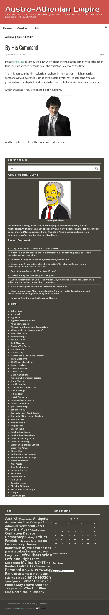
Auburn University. (70, 225)
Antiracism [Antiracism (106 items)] (13, 522)
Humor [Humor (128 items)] (31, 544)
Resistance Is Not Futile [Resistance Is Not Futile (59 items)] (31, 574)
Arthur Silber (18, 339)
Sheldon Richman (20, 486)
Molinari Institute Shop (23, 457)
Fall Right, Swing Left (44, 275)
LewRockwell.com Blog (23, 435)
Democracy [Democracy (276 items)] (14, 537)
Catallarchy (17, 352)
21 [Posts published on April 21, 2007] (88, 539)
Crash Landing (18, 365)
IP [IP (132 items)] (23, 548)
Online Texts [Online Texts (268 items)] (28, 566)
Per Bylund (16, 473)
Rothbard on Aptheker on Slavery (39, 297)
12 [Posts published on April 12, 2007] (75, 535)
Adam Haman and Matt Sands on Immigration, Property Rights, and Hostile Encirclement (49, 254)
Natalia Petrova (19, 460)
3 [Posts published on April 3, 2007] (62, 531)
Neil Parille (16, 463)
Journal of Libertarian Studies (27, 416)
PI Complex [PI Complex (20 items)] (28, 570)
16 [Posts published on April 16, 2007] (55, 539)
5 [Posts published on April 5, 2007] (75, 531)
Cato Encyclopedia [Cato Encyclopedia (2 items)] (39, 530)
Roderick (11, 55)
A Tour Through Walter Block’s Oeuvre (31, 286)
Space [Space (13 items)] (8, 581)
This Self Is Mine (37, 266)
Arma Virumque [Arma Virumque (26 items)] (32, 522)
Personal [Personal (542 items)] (13, 569)
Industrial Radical (20, 403)
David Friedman (19, 368)
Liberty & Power (19, 447)
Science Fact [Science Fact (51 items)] (13, 577)
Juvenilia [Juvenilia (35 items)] (10, 551)
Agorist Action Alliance (23, 320)
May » (63, 553)
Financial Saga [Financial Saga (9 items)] (28, 541)
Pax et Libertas (19, 470)
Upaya (14, 492)
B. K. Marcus (17, 342)
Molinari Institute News (23, 454)
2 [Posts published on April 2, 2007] (55, 531)
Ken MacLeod (18, 419)
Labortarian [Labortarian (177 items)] (26, 551)
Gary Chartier (18, 381)
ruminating (17, 61)
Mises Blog (16, 451)
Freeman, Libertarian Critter (26, 377)
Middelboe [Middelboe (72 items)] (13, 563)
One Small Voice (19, 466)
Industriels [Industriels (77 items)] (13, 548)
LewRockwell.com (20, 432)
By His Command (21, 47)
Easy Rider (31, 255)
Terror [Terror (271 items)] (27, 581)
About (39, 28)
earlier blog (35, 235)
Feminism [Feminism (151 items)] (13, 540)
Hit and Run (17, 393)
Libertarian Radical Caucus (25, 444)
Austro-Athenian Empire (52, 9)
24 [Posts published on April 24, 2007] (62, 543)
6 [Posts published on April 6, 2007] (81, 531)
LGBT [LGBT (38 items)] (35, 559)
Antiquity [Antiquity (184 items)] (41, 518)
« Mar (56, 553)
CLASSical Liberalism (22, 362)
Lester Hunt (17, 428)
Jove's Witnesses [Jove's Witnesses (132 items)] (38, 548)
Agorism (15, 317)
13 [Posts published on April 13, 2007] (81, 535)
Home (7, 28)
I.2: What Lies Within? (36, 270)
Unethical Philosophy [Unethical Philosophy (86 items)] (28, 592)
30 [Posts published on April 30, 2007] (55, 547)
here (43, 231)
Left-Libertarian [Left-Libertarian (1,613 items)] (35, 555)
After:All (15, 314)
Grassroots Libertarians (24, 387)
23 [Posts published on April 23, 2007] (55, 543)
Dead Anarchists (19, 374)
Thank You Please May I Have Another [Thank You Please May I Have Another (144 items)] (28, 583)
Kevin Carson (18, 422)
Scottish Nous (18, 482)
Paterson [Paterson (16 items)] (44, 566)
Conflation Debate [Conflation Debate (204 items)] (20, 533)
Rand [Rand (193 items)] (9, 573)
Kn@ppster (17, 425)
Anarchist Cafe (19, 333)
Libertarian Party (20, 441)
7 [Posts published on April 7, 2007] (88, 531)
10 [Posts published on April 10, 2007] (62, 535)
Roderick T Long (19, 259)
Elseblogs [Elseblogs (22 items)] (30, 537)
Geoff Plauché (18, 384)
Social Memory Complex (24, 489)
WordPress (19, 608)
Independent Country (22, 400)
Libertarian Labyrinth (22, 438)
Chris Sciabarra (19, 358)
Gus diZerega (18, 390)
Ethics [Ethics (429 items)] (41, 536)
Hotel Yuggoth (19, 396)
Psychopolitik (18, 476)
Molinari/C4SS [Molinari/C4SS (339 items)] (33, 562)
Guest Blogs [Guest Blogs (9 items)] (19, 544)
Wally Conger (18, 495)
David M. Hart (18, 371)
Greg (13, 248)
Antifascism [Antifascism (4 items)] (27, 519)
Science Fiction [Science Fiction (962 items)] (36, 577)
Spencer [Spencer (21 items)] (16, 581)
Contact (23, 28)
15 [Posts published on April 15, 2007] (94, 535)
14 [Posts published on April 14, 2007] (88, 535)
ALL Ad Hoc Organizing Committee (29, 326)
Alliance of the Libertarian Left (27, 330)
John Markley (18, 409)
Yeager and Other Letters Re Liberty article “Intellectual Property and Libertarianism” (47, 265)
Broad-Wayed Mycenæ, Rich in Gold (51, 259)
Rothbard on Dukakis (45, 282)
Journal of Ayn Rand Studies (26, 412)
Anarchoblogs (18, 336)
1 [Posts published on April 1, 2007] (94, 527)
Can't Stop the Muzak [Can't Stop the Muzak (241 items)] (24, 527)
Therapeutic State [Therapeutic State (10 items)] (15, 588)
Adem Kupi (16, 311)
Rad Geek (16, 479)
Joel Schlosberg (19, 406)
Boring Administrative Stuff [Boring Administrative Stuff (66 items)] (29, 524)
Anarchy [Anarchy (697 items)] (13, 518)
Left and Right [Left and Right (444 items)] (18, 558)
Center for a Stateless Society (27, 355)
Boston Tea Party (20, 346)
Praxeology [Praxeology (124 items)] (43, 570)
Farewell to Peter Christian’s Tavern (39, 248)
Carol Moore (17, 349)
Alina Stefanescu (20, 323)
